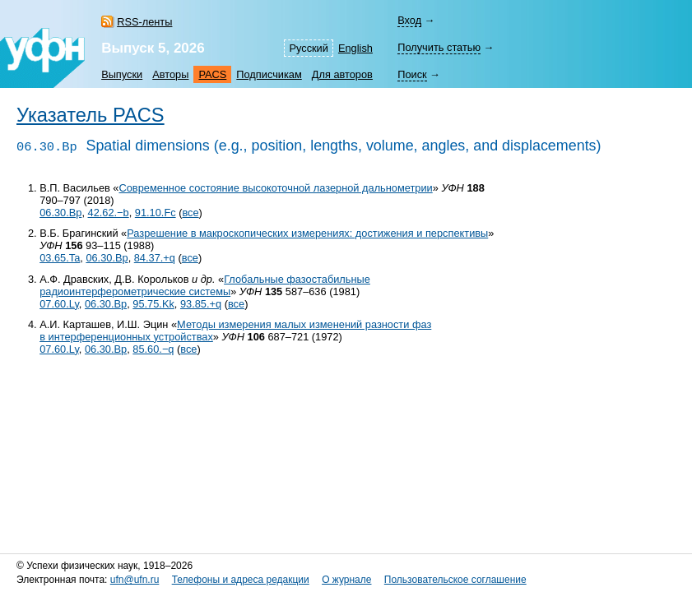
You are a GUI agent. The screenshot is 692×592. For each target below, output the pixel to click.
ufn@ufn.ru (135, 579)
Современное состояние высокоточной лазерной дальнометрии (275, 188)
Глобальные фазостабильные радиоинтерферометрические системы (204, 285)
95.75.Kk (153, 304)
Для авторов (342, 74)
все (190, 212)
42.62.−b (108, 212)
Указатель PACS (90, 115)
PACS (212, 74)
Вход (409, 20)
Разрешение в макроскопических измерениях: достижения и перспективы (307, 233)
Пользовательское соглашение (455, 579)
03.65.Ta (59, 258)
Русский (308, 48)
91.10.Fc (155, 212)
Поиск (411, 74)
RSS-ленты (144, 22)
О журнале (346, 579)
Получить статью (439, 47)
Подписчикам (268, 74)
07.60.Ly (59, 304)
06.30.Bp (60, 212)
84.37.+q (154, 258)
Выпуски (121, 74)
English (355, 48)
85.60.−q (153, 349)
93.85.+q (200, 304)
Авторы (170, 74)
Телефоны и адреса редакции (240, 579)
